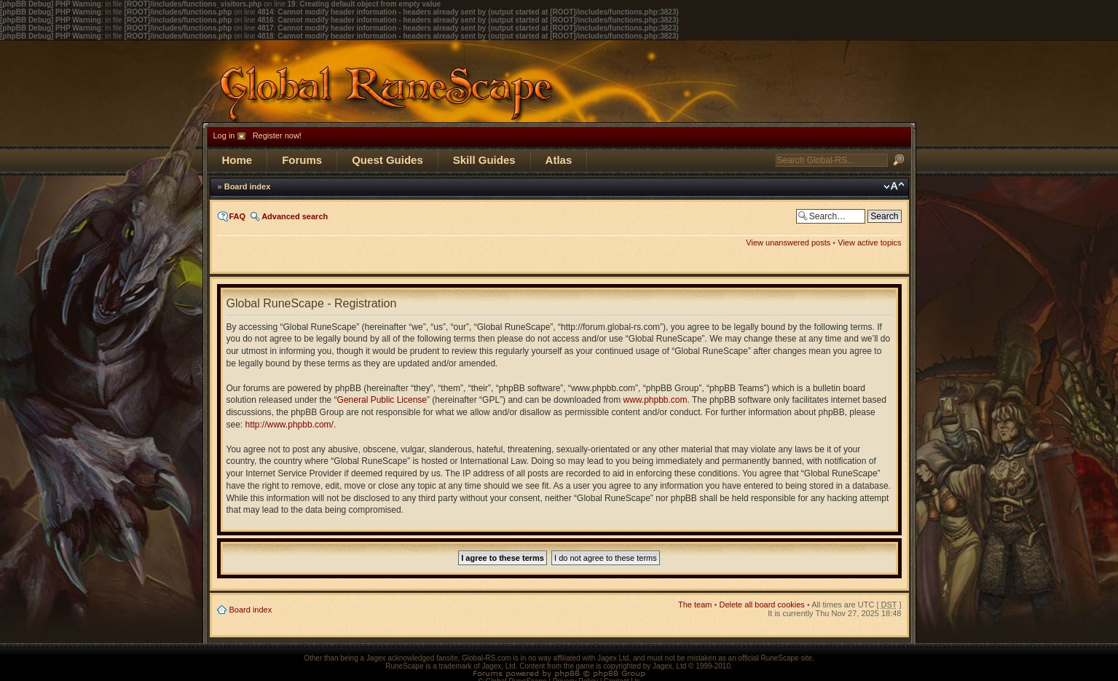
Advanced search (294, 216)
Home (237, 160)
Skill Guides (484, 160)
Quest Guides (387, 160)
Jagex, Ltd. (500, 666)
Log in (224, 135)
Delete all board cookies (761, 604)
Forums (302, 160)
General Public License (382, 400)
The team (695, 604)
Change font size (894, 186)
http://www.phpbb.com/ (289, 425)
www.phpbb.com (655, 400)
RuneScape (404, 666)
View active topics (869, 242)
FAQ (237, 216)
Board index (247, 186)
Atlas (559, 160)
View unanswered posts (788, 242)
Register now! (277, 135)
